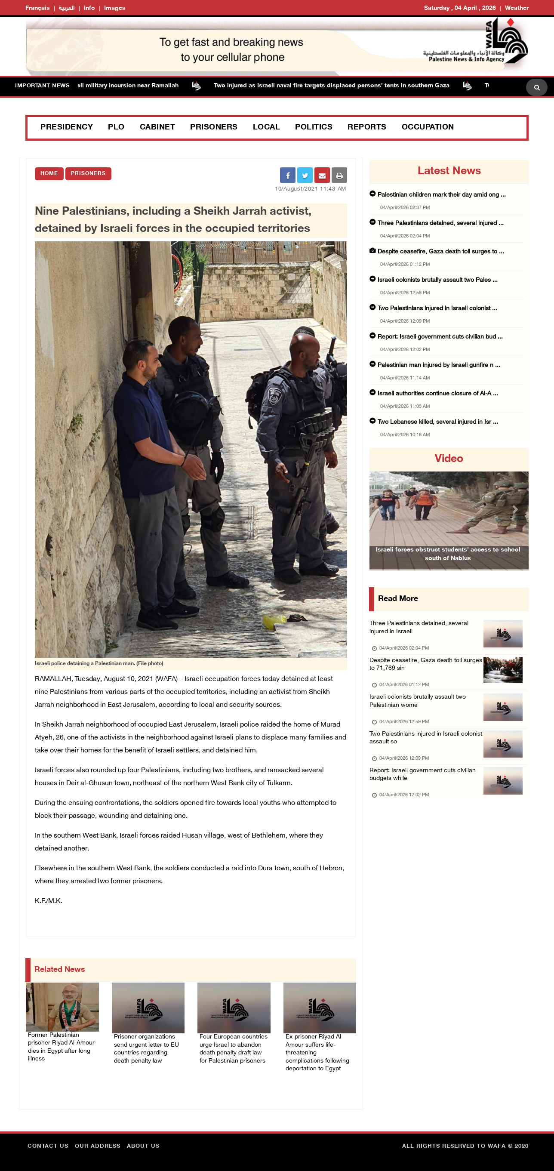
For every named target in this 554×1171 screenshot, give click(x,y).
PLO (116, 128)
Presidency (66, 128)
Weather (517, 8)
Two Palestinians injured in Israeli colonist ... (437, 308)
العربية (67, 8)
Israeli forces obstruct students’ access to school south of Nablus (448, 567)
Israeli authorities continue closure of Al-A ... (438, 394)
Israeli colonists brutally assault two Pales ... (438, 280)
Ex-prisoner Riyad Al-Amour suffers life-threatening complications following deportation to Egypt (318, 1050)
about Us (143, 1143)
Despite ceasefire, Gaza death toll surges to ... (441, 252)
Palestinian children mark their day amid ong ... (442, 195)
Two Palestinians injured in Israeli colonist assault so (416, 751)
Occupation (428, 128)
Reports (367, 128)
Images (115, 8)
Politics (313, 128)
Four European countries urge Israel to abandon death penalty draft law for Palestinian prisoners (234, 1050)
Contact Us (48, 1143)
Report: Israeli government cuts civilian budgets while (425, 792)
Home (49, 174)
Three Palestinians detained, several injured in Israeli (421, 630)
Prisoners (214, 128)
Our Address (97, 1143)
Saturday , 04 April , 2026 (460, 8)
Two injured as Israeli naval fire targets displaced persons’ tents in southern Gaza (336, 85)
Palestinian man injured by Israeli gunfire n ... (439, 365)
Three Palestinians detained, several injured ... (441, 223)
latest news (449, 171)
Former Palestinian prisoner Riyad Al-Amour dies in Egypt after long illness (61, 1043)
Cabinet (157, 128)
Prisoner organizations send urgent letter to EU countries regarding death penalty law (146, 1045)
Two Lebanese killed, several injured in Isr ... (438, 422)
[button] (381, 509)
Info (89, 8)
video (449, 459)
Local (266, 128)
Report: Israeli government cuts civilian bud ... (440, 337)
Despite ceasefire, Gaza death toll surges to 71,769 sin (417, 670)
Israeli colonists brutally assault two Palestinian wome (420, 711)
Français (37, 8)
